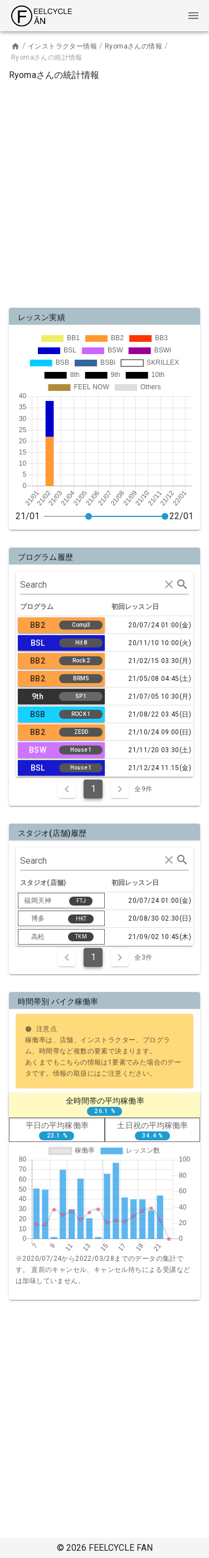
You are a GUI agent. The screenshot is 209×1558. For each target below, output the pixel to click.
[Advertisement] (104, 192)
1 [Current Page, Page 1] (93, 788)
